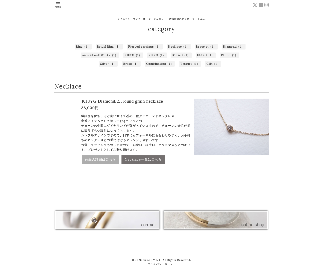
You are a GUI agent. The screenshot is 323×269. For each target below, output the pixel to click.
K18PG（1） (157, 55)
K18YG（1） (133, 55)
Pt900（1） (229, 55)
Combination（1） (159, 64)
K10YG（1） (205, 55)
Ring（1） (83, 46)
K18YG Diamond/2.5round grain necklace (122, 101)
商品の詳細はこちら (100, 159)
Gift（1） (213, 64)
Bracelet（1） (206, 46)
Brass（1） (131, 64)
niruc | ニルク (152, 259)
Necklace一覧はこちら (143, 159)
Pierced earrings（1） (144, 46)
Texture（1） (190, 64)
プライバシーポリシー (162, 264)
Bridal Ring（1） (109, 46)
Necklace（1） (178, 46)
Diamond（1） (233, 46)
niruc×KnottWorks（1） (100, 55)
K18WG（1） (181, 55)
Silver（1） (108, 64)
